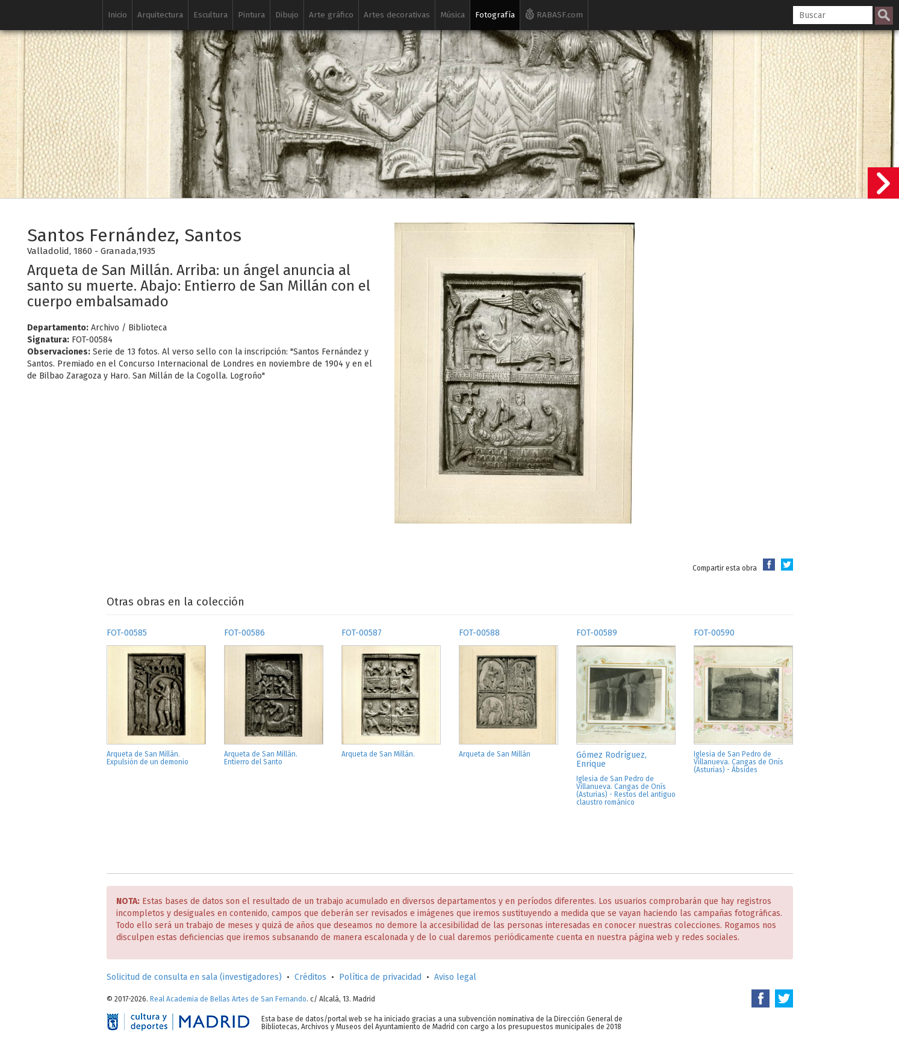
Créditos (310, 977)
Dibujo (287, 15)
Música (452, 15)
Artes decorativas (397, 15)
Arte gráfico (331, 15)
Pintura (251, 15)
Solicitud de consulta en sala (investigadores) (194, 977)
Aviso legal (455, 977)
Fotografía (495, 15)
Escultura (210, 15)
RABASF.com (554, 14)
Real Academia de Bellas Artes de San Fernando (228, 999)
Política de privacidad (380, 977)
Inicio (117, 15)
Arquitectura (160, 15)
